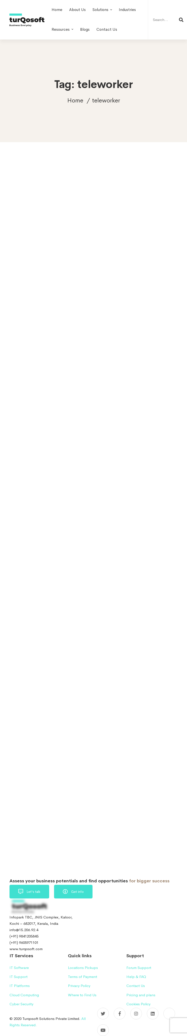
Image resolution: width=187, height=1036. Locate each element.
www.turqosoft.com (26, 948)
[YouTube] (103, 1030)
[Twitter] (103, 1013)
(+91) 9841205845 (23, 936)
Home (75, 100)
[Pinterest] (169, 1013)
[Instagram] (136, 1013)
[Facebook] (119, 1013)
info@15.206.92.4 (23, 929)
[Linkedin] (153, 1013)
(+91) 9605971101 (23, 942)
